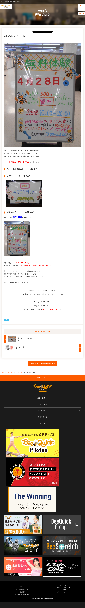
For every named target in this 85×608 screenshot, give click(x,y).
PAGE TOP (42, 378)
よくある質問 (42, 411)
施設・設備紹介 (42, 398)
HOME (4, 372)
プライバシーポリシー (63, 592)
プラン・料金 (42, 404)
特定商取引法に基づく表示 (22, 594)
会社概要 (22, 592)
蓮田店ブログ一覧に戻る (42, 331)
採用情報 (22, 586)
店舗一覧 (81, 13)
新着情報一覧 (42, 417)
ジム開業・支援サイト (22, 589)
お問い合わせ (62, 589)
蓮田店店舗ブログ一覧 (15, 372)
